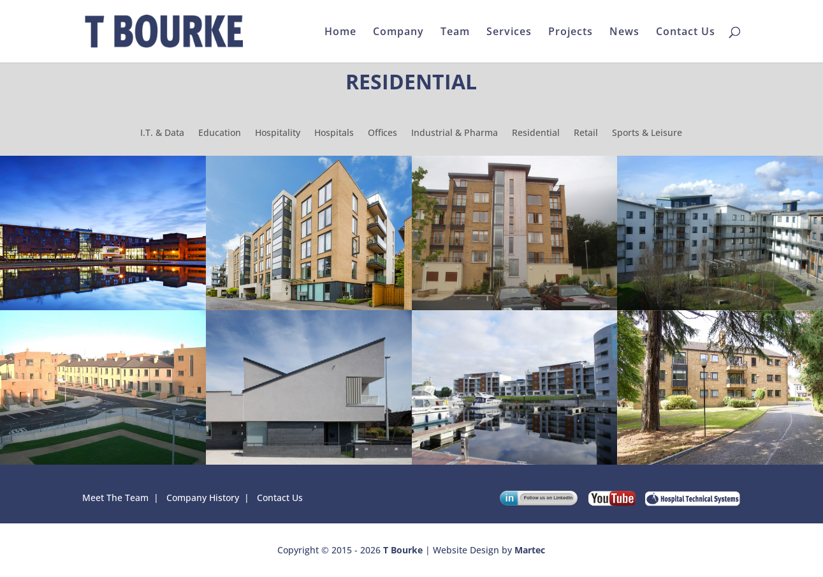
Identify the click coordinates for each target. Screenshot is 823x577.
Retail (586, 133)
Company (398, 32)
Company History (202, 497)
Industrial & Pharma (454, 133)
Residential (536, 133)
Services (509, 32)
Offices (382, 133)
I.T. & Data (162, 133)
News (624, 32)
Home (340, 32)
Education (219, 133)
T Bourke (403, 550)
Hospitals (334, 133)
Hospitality (277, 133)
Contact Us (685, 32)
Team (455, 32)
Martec (529, 550)
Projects (570, 32)
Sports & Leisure (647, 133)
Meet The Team (115, 497)
